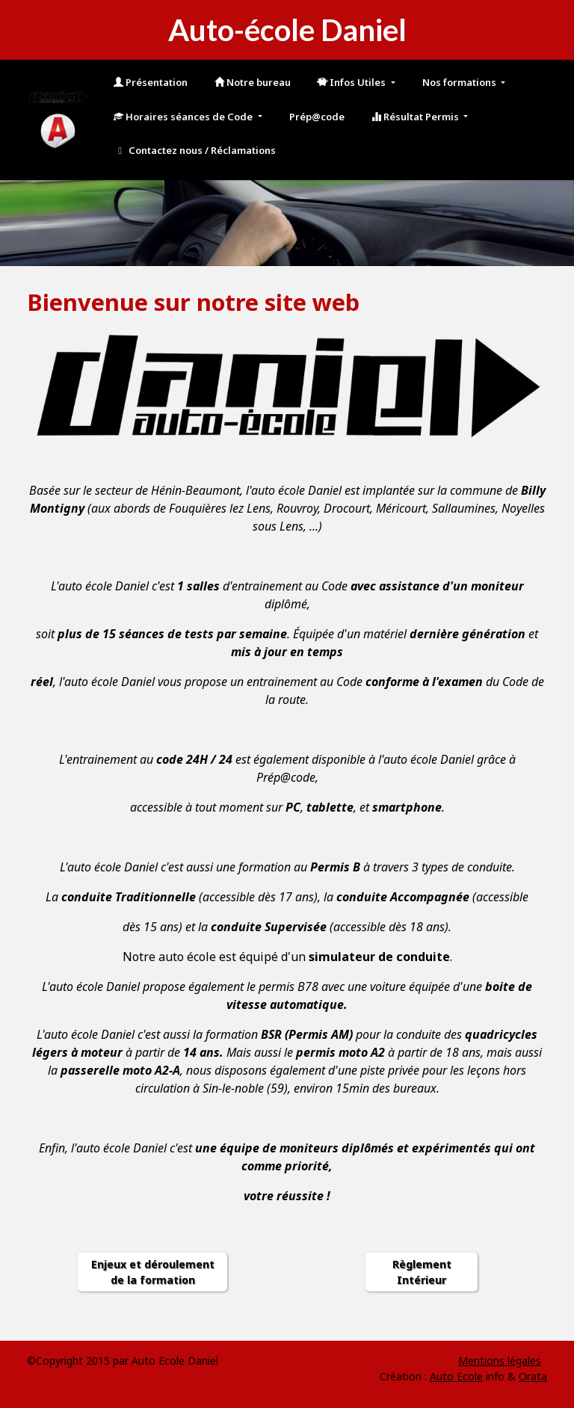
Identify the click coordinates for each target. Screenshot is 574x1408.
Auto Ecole (456, 1376)
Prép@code (317, 116)
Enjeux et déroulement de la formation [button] (153, 1272)
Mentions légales (499, 1360)
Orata (533, 1376)
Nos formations (460, 82)
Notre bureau (253, 82)
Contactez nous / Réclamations (194, 150)
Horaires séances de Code (184, 116)
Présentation (151, 82)
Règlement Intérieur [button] (421, 1272)
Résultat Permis (416, 116)
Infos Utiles (353, 82)
